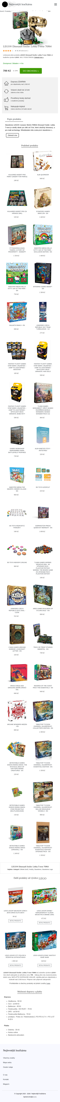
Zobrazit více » (39, 57)
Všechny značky (9, 1058)
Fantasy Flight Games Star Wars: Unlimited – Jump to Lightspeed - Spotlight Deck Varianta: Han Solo (43, 367)
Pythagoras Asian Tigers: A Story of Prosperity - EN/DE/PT (17, 250)
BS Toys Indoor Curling (17, 562)
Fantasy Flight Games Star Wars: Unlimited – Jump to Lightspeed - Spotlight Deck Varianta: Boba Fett (17, 410)
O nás (5, 1075)
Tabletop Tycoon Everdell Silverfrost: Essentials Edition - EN (43, 764)
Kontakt (6, 1079)
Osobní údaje (8, 1067)
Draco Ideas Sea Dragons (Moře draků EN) (17, 687)
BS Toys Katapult (43, 487)
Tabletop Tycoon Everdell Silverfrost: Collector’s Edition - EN (43, 726)
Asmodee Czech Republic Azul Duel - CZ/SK (17, 610)
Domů (2, 11)
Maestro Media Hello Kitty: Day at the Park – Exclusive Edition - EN (43, 250)
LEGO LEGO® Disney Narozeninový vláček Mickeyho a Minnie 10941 (44, 912)
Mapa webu (7, 1062)
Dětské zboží (24, 869)
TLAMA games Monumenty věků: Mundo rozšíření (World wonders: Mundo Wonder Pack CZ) (43, 410)
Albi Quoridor (43, 175)
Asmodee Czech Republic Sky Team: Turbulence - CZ (43, 327)
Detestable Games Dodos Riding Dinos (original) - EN (17, 847)
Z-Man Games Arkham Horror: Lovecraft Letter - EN (17, 649)
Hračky (31, 869)
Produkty (8, 11)
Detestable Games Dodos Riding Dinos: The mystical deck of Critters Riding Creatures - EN (17, 766)
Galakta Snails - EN (17, 325)
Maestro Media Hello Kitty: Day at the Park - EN (17, 288)
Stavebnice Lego (47, 869)
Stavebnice (37, 869)
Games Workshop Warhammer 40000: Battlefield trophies (17, 450)
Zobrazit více (12, 135)
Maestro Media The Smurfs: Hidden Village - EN (17, 489)
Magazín (6, 1084)
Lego (48, 983)
